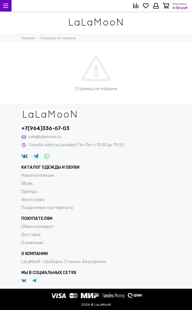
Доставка (31, 234)
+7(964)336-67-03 (45, 128)
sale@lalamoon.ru (44, 136)
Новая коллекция (37, 175)
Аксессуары (33, 199)
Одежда (29, 191)
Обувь (27, 183)
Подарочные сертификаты (47, 207)
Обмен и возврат (37, 226)
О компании (32, 242)
